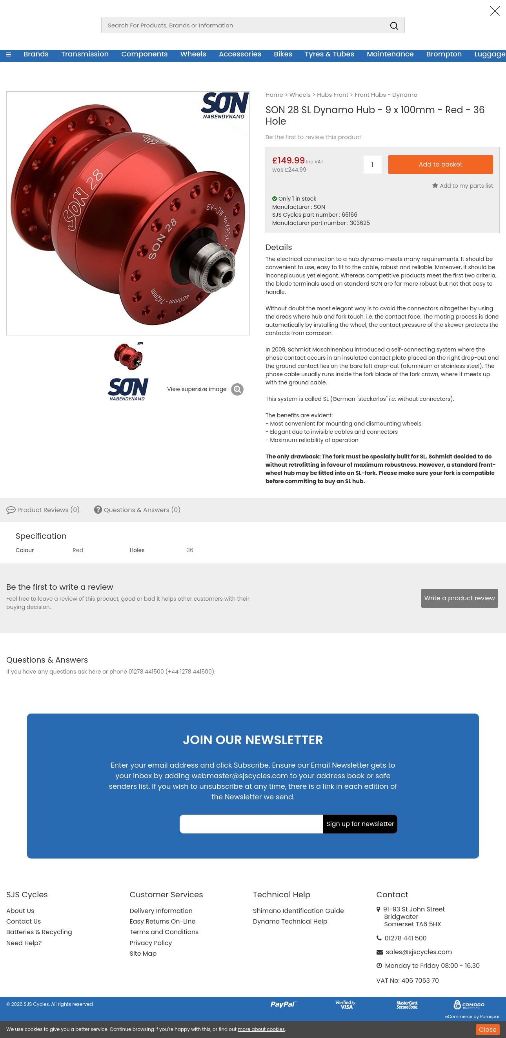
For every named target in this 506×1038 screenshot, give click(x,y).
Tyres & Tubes (329, 54)
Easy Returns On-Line (163, 921)
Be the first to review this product (313, 137)
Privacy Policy (151, 942)
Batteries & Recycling (39, 932)
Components (144, 54)
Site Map (143, 953)
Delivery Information (161, 910)
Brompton (444, 54)
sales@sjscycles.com (419, 951)
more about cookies (261, 1029)
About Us (20, 910)
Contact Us (23, 921)
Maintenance (390, 54)
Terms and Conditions (164, 932)
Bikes (283, 54)
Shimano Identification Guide (298, 910)
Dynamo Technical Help (290, 921)
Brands (36, 54)
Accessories (240, 54)
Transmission (85, 54)
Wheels (193, 54)
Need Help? (24, 942)
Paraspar (490, 1016)
